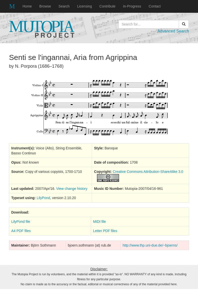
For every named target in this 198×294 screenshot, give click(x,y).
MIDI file (99, 222)
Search (64, 6)
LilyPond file (20, 222)
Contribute (108, 6)
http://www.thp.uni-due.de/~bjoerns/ (150, 245)
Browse (45, 6)
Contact (155, 6)
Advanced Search (173, 31)
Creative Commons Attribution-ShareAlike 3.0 (148, 172)
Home (27, 6)
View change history (72, 189)
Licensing (84, 6)
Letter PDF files (105, 231)
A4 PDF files (21, 231)
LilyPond (43, 198)
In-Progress (132, 6)
